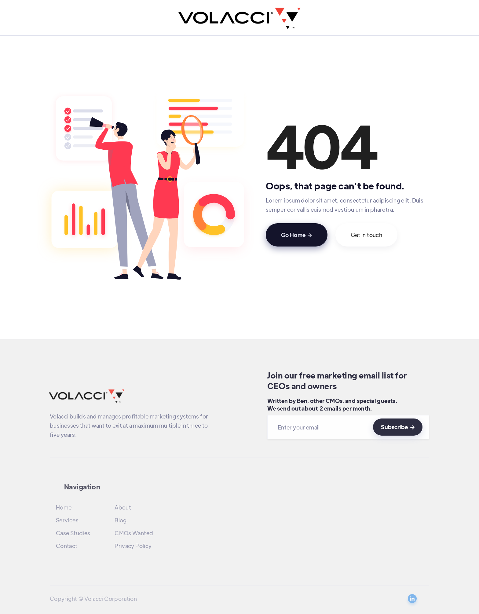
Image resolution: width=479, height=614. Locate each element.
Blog (120, 520)
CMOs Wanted (134, 532)
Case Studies (73, 532)
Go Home (296, 234)
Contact (67, 545)
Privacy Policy (133, 545)
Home (63, 507)
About (123, 507)
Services (67, 520)
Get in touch (366, 234)
